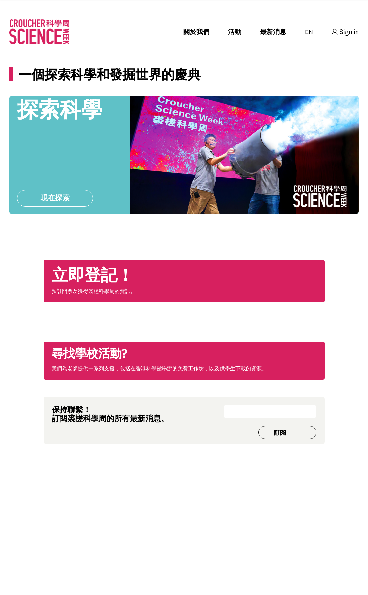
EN (309, 32)
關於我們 (196, 32)
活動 (234, 32)
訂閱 (280, 433)
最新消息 (273, 32)
